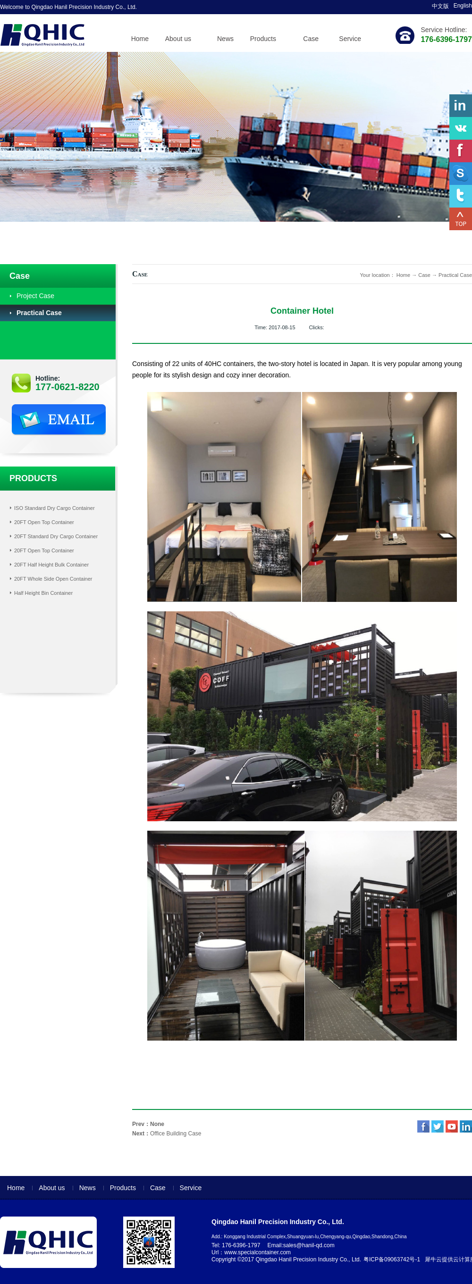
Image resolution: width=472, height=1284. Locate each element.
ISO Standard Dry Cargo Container (54, 508)
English (463, 5)
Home (140, 38)
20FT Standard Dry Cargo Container (56, 536)
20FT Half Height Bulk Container (51, 564)
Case (424, 275)
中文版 (440, 6)
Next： (167, 1133)
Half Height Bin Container (43, 593)
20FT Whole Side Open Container (53, 579)
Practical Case (455, 275)
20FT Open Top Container (44, 522)
